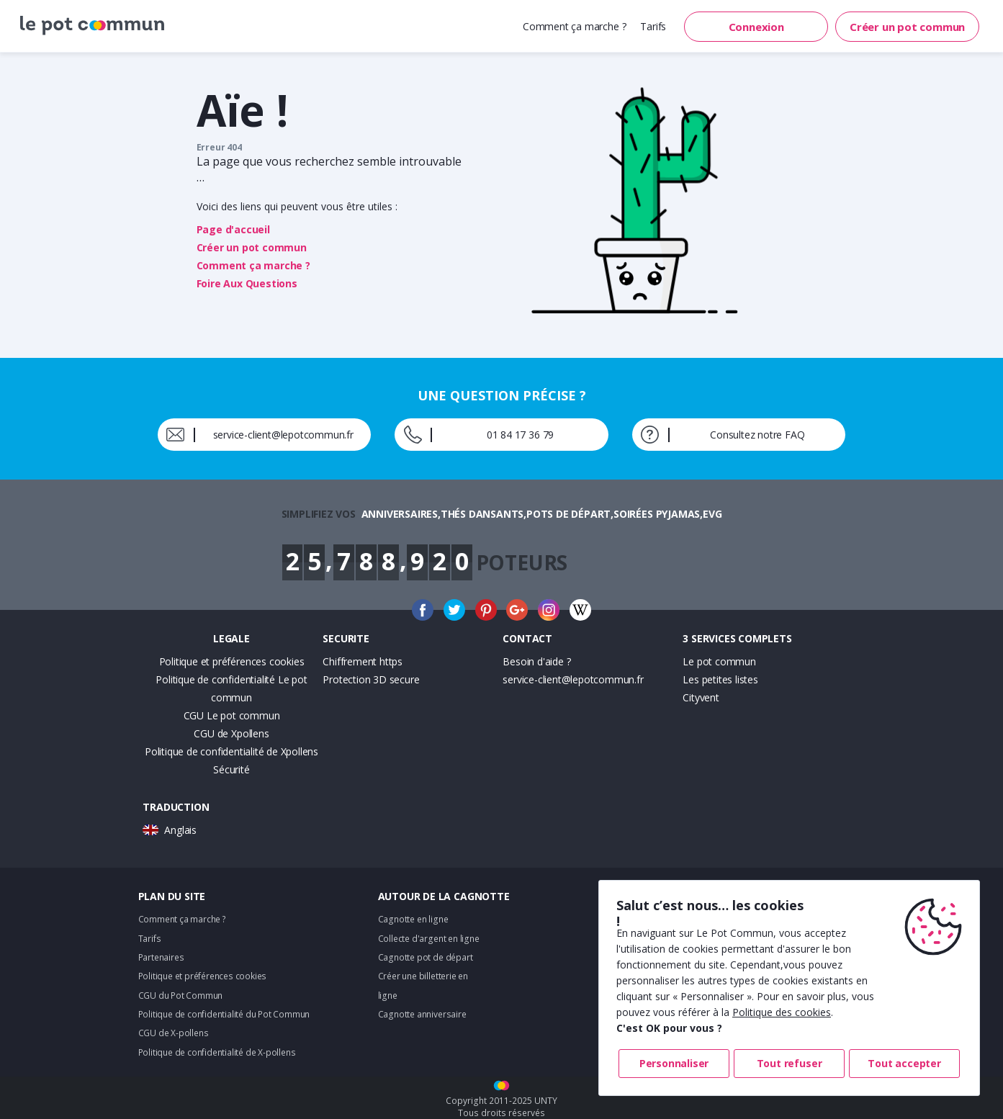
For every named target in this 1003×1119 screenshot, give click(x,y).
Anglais (180, 830)
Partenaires (161, 957)
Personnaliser (674, 1063)
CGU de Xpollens (231, 733)
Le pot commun (719, 661)
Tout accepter (904, 1063)
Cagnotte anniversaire (422, 1014)
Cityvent (701, 697)
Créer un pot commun (907, 26)
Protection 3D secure (371, 679)
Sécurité (231, 769)
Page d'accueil (233, 229)
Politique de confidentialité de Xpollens (231, 751)
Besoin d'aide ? (536, 661)
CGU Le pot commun (232, 715)
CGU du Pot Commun (180, 995)
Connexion (756, 26)
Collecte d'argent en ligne (429, 938)
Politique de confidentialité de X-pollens (217, 1052)
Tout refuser (789, 1063)
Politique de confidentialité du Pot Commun (224, 1014)
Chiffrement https (362, 661)
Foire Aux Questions (247, 283)
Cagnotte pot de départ (425, 957)
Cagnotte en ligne (413, 919)
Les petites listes (720, 679)
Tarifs (653, 26)
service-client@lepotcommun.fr (573, 679)
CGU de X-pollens (173, 1033)
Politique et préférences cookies (232, 661)
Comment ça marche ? (574, 26)
